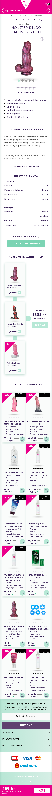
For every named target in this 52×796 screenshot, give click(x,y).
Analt (28, 16)
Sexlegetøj (20, 16)
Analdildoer (37, 16)
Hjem (13, 16)
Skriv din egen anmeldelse (26, 243)
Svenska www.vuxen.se (26, 784)
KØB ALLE (40, 325)
